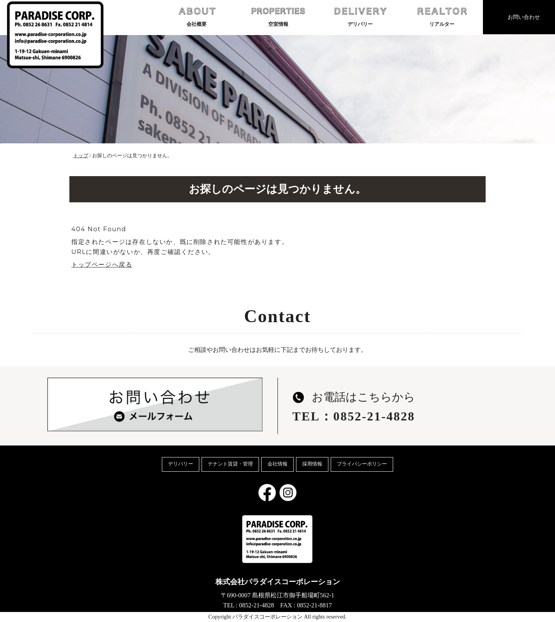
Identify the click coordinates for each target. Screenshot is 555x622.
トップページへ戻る (101, 264)
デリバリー (360, 16)
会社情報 (277, 464)
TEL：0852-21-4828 (354, 416)
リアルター (442, 16)
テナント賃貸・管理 (230, 464)
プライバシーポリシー (362, 464)
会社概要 (196, 16)
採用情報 (312, 464)
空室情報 (278, 16)
